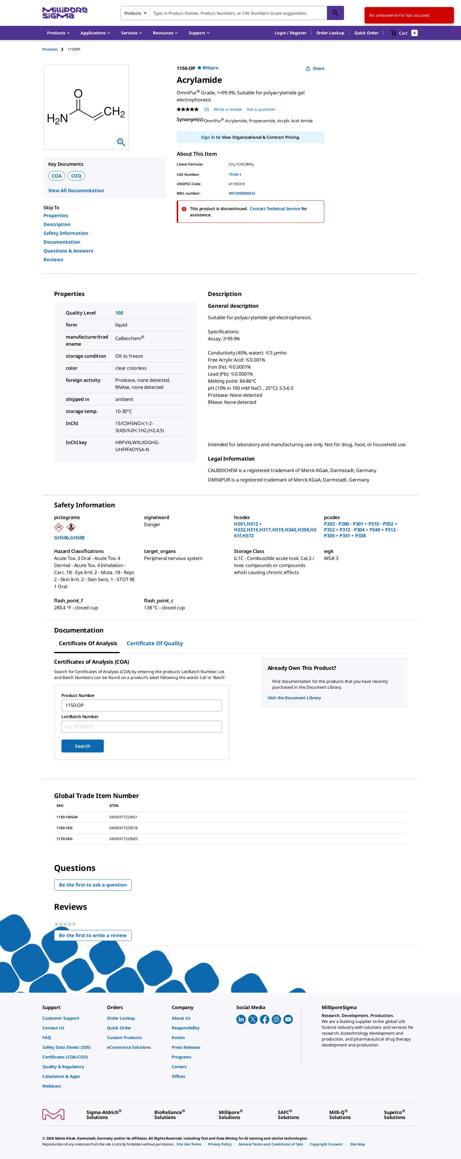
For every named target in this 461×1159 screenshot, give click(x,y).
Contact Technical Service (275, 208)
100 (119, 313)
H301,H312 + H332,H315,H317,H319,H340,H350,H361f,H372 (275, 530)
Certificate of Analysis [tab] (88, 643)
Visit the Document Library (294, 697)
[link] (71, 1018)
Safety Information (66, 233)
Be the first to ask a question (93, 885)
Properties (56, 215)
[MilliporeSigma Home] (65, 13)
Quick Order (366, 33)
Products (50, 49)
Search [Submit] (82, 746)
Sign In (208, 137)
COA (57, 176)
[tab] (55, 49)
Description (57, 224)
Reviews (53, 259)
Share (315, 68)
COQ (76, 176)
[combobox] (232, 13)
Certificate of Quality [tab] (155, 643)
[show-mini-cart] (404, 33)
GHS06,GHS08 (69, 537)
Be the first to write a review (95, 936)
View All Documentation (76, 190)
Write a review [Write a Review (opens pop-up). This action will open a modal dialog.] (228, 109)
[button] (290, 33)
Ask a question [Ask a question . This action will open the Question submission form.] (261, 109)
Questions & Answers (68, 250)
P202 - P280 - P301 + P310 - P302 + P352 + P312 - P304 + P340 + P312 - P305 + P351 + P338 (361, 530)
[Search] (335, 13)
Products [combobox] (132, 13)
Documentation (62, 242)
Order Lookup (330, 33)
